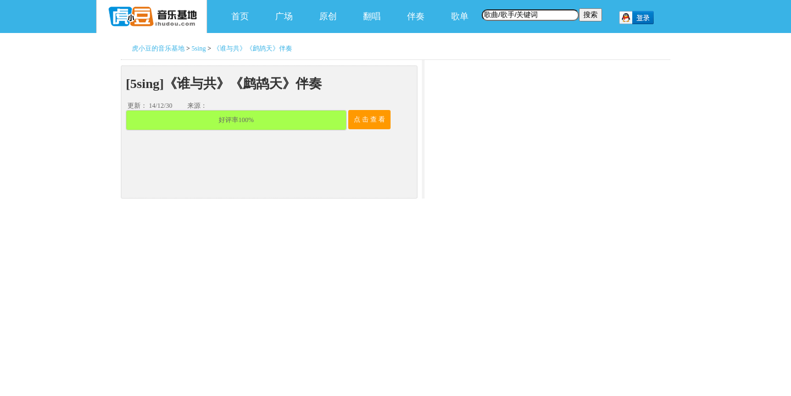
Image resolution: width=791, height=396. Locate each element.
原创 (328, 16)
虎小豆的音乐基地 (158, 48)
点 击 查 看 (369, 119)
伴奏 (416, 16)
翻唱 (372, 16)
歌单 (460, 16)
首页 (240, 16)
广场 (284, 16)
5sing (199, 48)
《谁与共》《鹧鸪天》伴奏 (252, 48)
